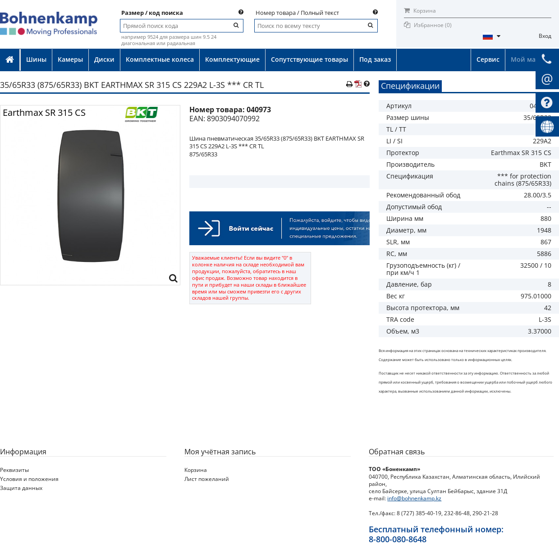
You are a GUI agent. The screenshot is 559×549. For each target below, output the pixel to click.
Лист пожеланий (206, 479)
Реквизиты (14, 470)
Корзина (420, 10)
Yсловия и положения (29, 479)
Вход (545, 36)
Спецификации (410, 85)
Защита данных (21, 488)
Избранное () (433, 25)
